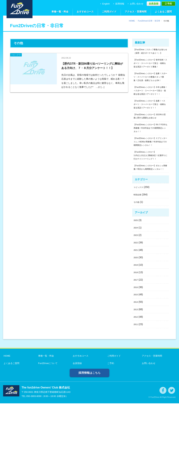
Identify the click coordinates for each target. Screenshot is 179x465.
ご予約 (110, 425)
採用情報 (118, 3)
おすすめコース (85, 11)
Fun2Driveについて (47, 425)
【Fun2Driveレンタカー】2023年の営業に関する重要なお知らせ (150, 152)
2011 (136, 385)
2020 (136, 319)
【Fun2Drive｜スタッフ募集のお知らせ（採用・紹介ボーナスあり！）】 (150, 54)
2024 (136, 289)
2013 (136, 371)
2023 (136, 296)
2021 (136, 311)
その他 (137, 263)
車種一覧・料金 (59, 11)
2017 (136, 341)
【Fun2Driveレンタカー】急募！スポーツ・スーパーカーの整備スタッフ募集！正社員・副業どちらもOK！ (150, 93)
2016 (136, 348)
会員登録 (76, 425)
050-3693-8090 (33, 458)
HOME (132, 21)
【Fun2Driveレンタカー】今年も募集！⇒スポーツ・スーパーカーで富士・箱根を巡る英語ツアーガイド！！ (150, 114)
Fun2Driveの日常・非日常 (149, 21)
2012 (136, 378)
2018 (136, 334)
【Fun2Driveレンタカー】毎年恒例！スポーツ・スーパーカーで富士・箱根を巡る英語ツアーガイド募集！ (150, 73)
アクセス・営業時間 (136, 11)
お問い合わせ (135, 3)
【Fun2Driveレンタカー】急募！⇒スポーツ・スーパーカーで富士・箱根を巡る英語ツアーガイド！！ (150, 134)
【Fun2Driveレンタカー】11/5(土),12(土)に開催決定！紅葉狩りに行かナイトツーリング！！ (150, 208)
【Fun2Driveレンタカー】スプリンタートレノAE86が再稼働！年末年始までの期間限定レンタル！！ (150, 187)
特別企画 (138, 256)
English (105, 3)
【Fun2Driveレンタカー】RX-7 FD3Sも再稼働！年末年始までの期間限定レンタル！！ (150, 169)
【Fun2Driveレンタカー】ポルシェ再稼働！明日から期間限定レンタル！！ (150, 226)
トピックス (140, 248)
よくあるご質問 (163, 11)
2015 (136, 356)
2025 (136, 281)
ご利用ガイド (109, 11)
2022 (136, 304)
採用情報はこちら (89, 434)
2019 (136, 326)
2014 (136, 363)
